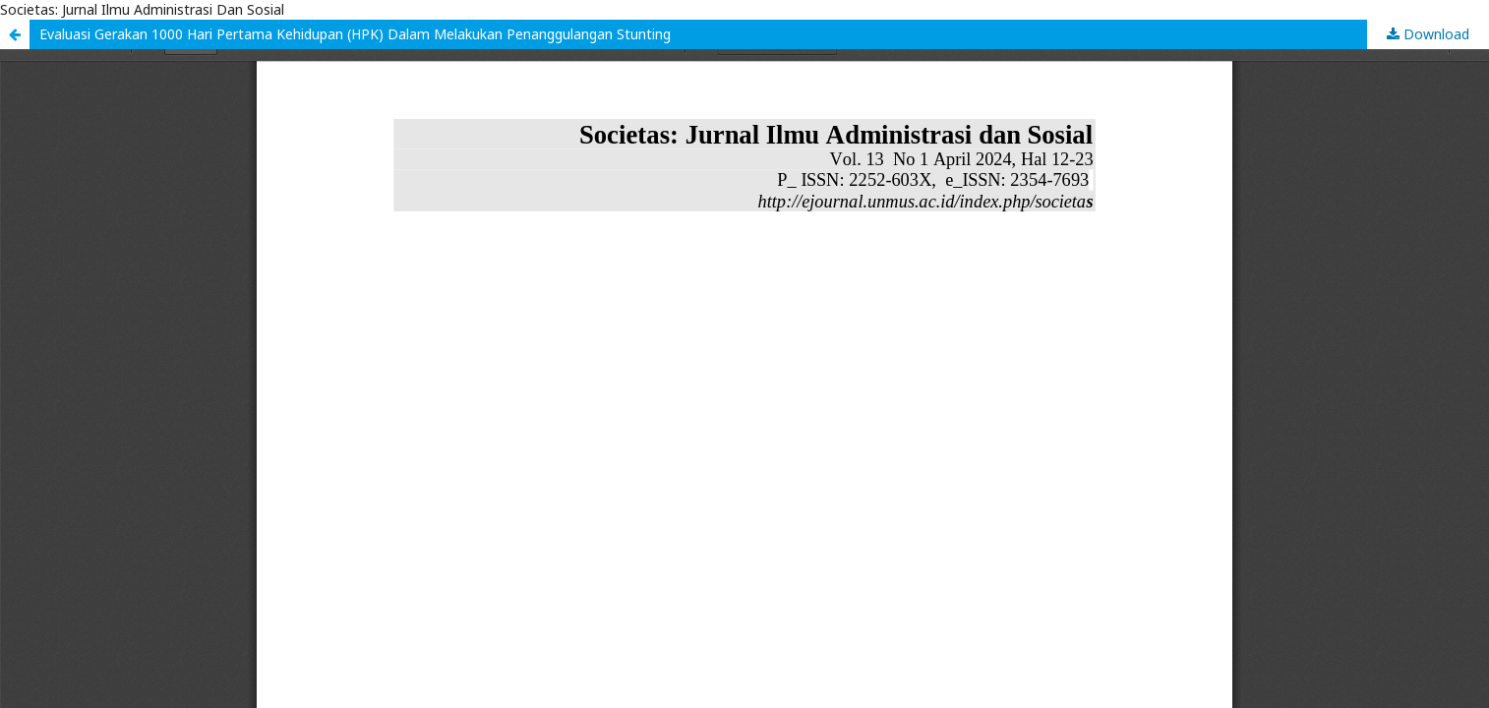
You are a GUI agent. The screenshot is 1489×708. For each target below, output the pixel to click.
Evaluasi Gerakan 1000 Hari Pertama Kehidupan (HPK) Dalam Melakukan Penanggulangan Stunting (355, 34)
